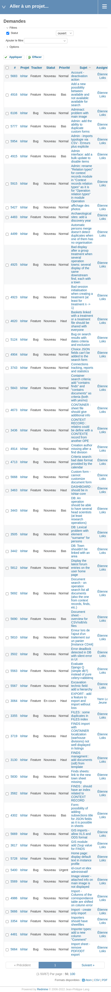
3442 (14, 551)
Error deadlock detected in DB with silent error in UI (81, 654)
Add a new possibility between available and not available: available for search (80, 94)
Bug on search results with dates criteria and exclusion (81, 339)
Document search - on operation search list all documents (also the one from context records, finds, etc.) (80, 593)
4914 (14, 449)
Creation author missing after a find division (81, 448)
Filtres (13, 27)
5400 (14, 870)
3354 (14, 921)
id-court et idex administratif (81, 869)
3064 (14, 701)
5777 (14, 126)
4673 (14, 410)
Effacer (37, 57)
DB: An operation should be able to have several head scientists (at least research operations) (81, 510)
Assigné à (103, 67)
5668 (14, 477)
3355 (14, 716)
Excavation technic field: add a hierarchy (81, 685)
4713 (14, 462)
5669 (14, 834)
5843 (14, 388)
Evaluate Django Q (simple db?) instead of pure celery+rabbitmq (82, 671)
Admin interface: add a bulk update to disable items (81, 156)
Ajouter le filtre (14, 40)
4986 (14, 898)
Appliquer (15, 57)
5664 (14, 949)
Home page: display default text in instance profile (81, 858)
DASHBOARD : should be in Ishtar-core (81, 490)
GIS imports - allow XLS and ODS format (81, 834)
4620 (14, 321)
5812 (14, 567)
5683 (14, 76)
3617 (14, 845)
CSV (97, 980)
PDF (104, 980)
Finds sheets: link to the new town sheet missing (81, 776)
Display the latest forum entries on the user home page (80, 568)
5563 (14, 671)
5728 (14, 858)
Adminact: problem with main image (79, 113)
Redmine (42, 989)
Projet (24, 67)
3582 (14, 793)
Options (14, 46)
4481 (14, 934)
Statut (14, 33)
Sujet (83, 67)
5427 (14, 207)
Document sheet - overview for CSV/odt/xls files (79, 619)
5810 (14, 637)
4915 (14, 156)
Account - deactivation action (79, 76)
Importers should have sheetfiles (79, 921)
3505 (14, 534)
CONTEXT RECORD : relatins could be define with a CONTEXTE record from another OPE (82, 430)
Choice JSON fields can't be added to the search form (80, 354)
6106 (14, 113)
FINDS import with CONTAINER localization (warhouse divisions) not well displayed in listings (80, 736)
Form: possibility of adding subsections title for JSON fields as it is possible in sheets (82, 815)
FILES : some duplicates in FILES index (80, 715)
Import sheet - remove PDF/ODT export (80, 949)
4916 (14, 94)
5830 (14, 776)
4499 (14, 233)
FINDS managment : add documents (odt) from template (81, 760)
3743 (14, 367)
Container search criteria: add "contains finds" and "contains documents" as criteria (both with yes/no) (81, 388)
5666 (14, 911)
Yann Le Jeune (102, 700)
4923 (14, 297)
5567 (14, 686)
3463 (14, 490)
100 (72, 974)
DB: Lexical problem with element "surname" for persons (80, 534)
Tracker (36, 67)
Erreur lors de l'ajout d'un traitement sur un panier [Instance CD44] (82, 637)
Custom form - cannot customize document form (81, 477)
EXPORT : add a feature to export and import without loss (81, 701)
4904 (14, 354)
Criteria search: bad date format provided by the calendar (82, 462)
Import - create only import (81, 911)
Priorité (64, 67)
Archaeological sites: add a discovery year (81, 217)
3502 (14, 654)
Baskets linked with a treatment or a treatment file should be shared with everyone (82, 321)
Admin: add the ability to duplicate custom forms (81, 126)
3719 (14, 736)
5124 (14, 339)
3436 (14, 430)
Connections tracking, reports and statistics (82, 367)
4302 (14, 815)
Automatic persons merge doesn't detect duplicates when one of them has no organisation (82, 233)
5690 (14, 619)
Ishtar (24, 76)
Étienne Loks (102, 76)
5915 (14, 183)
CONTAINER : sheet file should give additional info (81, 410)
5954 (14, 141)
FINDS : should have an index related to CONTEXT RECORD (81, 793)
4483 (14, 217)
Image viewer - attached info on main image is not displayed (82, 881)
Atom (88, 980)
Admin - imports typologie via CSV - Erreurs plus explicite (82, 141)
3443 (14, 510)
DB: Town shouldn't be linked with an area (80, 551)
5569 (14, 881)
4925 (14, 264)
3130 (14, 760)
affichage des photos (80, 207)
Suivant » (88, 965)
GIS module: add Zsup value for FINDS (81, 845)
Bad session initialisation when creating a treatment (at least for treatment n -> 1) (82, 297)
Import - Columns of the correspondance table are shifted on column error (82, 898)
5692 (14, 593)
